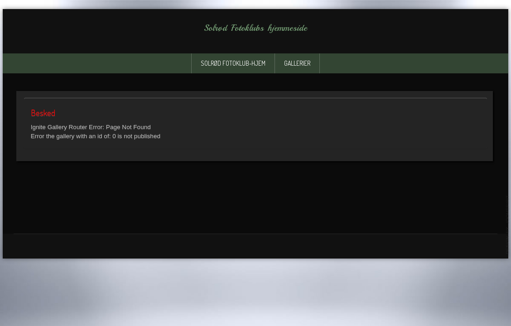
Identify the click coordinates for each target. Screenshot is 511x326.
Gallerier (297, 63)
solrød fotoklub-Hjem (233, 63)
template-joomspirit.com (508, 224)
